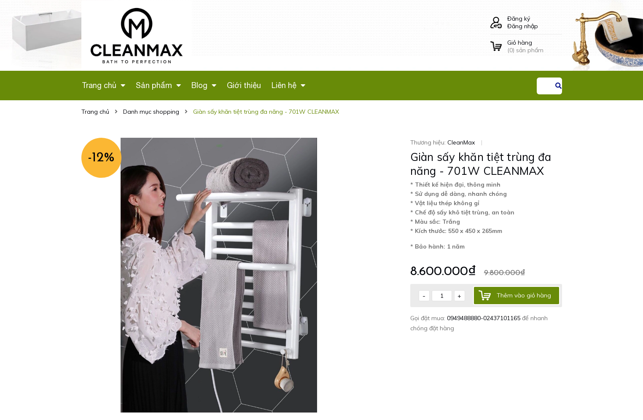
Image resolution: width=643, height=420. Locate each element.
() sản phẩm (534, 46)
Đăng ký (518, 18)
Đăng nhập (522, 26)
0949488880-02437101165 (484, 318)
